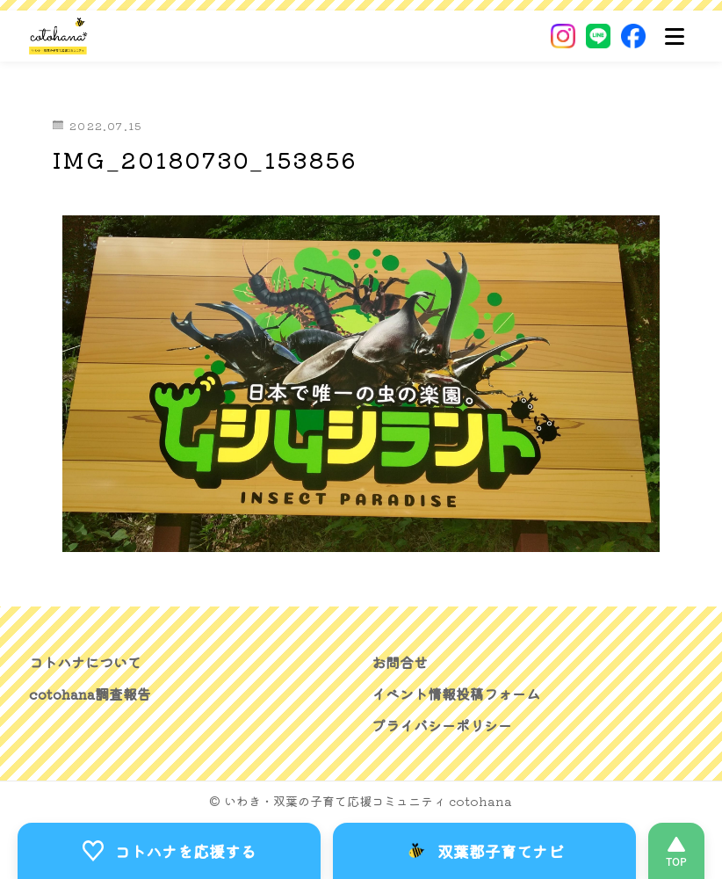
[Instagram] (563, 36)
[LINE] (598, 36)
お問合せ (400, 661)
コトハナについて (85, 661)
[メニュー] (674, 36)
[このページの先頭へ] (676, 851)
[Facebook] (633, 36)
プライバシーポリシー (442, 725)
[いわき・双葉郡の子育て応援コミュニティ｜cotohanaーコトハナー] (58, 36)
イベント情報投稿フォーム (456, 693)
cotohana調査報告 (90, 693)
